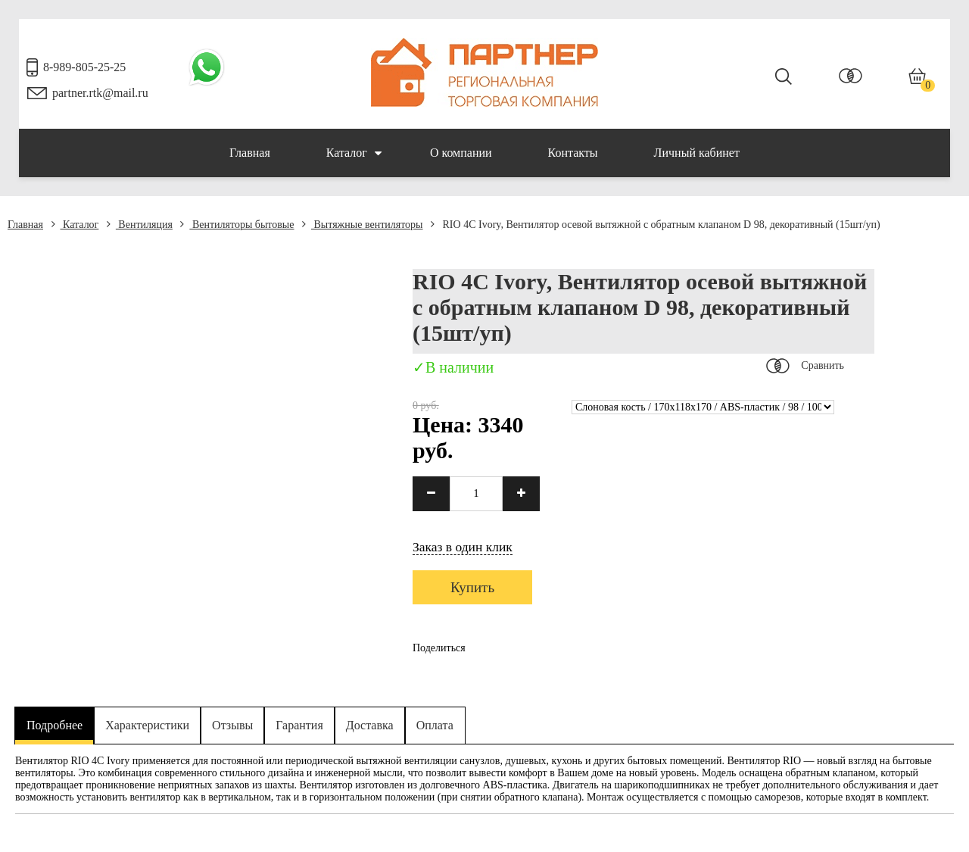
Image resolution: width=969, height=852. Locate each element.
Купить (472, 587)
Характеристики (147, 725)
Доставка (370, 725)
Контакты (573, 152)
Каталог (354, 153)
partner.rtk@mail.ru (100, 92)
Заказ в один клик (463, 546)
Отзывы (232, 725)
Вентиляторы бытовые (237, 224)
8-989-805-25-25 (84, 67)
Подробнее (54, 725)
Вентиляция (140, 224)
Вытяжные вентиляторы (362, 224)
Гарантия (299, 725)
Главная (249, 152)
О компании (461, 152)
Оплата (434, 725)
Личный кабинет (697, 152)
